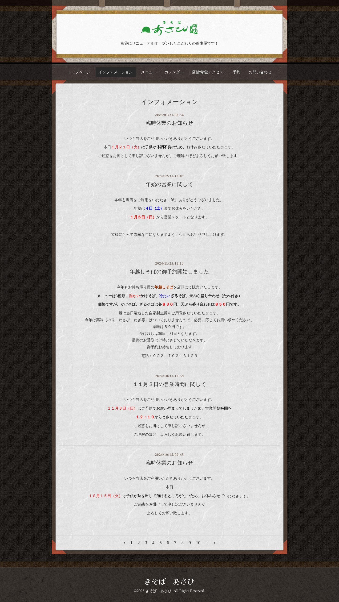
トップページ (79, 72)
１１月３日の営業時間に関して (169, 384)
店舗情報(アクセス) (208, 72)
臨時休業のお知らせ (169, 123)
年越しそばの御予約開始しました (169, 271)
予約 (236, 72)
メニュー (148, 72)
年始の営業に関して (169, 184)
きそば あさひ (169, 581)
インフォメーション (116, 72)
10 (198, 542)
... (207, 542)
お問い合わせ (260, 72)
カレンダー (174, 72)
